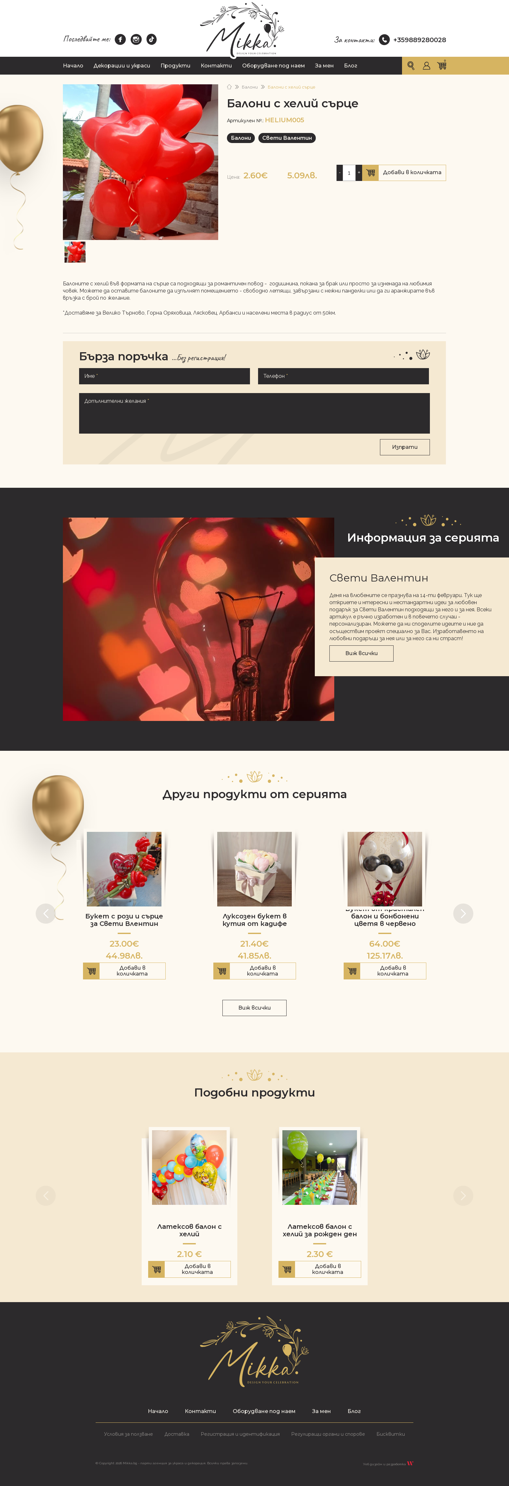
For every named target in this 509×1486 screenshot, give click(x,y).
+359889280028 (412, 39)
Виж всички (361, 653)
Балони (250, 87)
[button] (46, 914)
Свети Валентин (287, 138)
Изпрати (405, 447)
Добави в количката (404, 173)
